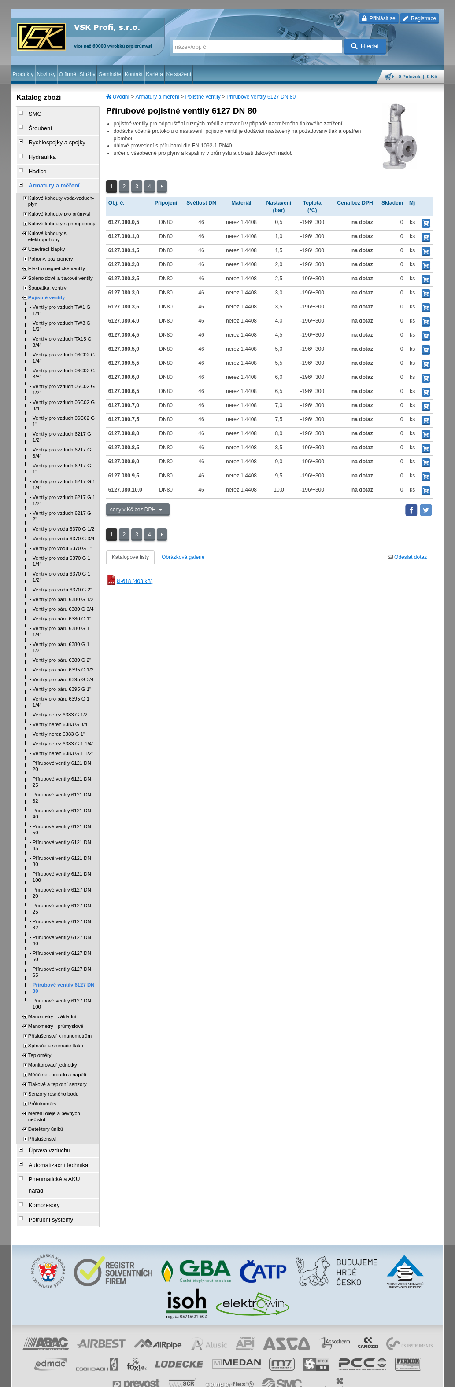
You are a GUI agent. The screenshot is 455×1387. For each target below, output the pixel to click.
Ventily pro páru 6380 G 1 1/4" (61, 619)
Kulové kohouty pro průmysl (59, 201)
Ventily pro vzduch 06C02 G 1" (64, 409)
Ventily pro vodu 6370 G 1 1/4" (61, 548)
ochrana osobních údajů (201, 1376)
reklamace (243, 1376)
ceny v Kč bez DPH (133, 509)
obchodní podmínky (148, 1376)
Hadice (34, 162)
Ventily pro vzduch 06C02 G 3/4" (64, 393)
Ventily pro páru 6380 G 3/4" (64, 596)
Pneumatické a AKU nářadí (57, 1162)
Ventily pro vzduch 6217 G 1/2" (62, 424)
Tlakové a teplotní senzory (57, 1072)
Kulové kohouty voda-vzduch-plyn (61, 188)
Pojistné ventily (203, 97)
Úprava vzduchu (45, 1137)
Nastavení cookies (103, 1376)
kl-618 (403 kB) (129, 581)
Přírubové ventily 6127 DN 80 (261, 97)
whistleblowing (275, 1376)
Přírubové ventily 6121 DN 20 (62, 754)
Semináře (110, 74)
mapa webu (352, 1376)
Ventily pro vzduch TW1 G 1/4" (61, 298)
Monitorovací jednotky (52, 1052)
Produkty (23, 74)
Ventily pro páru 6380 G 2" (62, 647)
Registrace (419, 18)
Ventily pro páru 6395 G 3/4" (64, 667)
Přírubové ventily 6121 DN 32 (62, 785)
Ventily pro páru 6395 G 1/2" (64, 657)
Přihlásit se (378, 18)
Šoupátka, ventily (47, 275)
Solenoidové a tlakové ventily (60, 265)
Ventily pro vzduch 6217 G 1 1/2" (64, 488)
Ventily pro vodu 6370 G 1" (62, 536)
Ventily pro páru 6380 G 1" (62, 606)
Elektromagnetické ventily (56, 256)
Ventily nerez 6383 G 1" (59, 721)
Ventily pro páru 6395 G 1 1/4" (61, 689)
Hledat (365, 46)
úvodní (327, 1376)
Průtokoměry (42, 1091)
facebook (306, 1376)
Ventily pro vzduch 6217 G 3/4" (62, 440)
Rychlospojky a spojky (52, 138)
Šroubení (36, 125)
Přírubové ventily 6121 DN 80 (62, 849)
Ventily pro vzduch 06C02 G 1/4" (64, 345)
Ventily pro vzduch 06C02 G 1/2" (64, 377)
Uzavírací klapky (46, 236)
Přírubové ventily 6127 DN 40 (62, 928)
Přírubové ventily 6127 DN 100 (62, 991)
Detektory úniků (45, 1116)
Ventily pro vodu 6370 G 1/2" (64, 516)
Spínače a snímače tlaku (55, 1033)
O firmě (67, 74)
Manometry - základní (52, 1004)
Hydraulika (38, 150)
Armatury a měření (157, 97)
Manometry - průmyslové (55, 1013)
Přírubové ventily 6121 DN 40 (62, 801)
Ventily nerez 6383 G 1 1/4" (63, 731)
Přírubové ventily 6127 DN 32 (62, 912)
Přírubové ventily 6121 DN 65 (62, 833)
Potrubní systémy (46, 1187)
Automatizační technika (53, 1150)
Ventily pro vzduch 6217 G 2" (62, 504)
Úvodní (121, 97)
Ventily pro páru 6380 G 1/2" (64, 587)
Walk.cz (68, 1376)
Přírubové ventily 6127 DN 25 (62, 896)
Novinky (46, 74)
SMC (31, 113)
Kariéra (154, 74)
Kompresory (40, 1174)
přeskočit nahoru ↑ (419, 1376)
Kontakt (134, 74)
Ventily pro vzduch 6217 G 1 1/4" (64, 472)
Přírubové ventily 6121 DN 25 (62, 769)
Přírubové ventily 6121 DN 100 (62, 864)
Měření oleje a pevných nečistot (54, 1104)
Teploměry (40, 1043)
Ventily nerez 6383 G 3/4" (61, 712)
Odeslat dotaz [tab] (407, 557)
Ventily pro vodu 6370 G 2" (62, 577)
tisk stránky (382, 1376)
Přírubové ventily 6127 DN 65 (62, 959)
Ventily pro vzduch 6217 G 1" (62, 456)
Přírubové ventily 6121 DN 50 (62, 817)
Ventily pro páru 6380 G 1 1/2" (61, 635)
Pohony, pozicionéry (50, 246)
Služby (88, 74)
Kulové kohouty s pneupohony (62, 211)
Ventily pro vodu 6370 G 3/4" (64, 526)
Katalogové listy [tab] (130, 557)
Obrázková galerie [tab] (183, 557)
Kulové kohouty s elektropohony (47, 224)
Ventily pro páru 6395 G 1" (62, 676)
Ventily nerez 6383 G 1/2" (61, 702)
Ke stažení (178, 74)
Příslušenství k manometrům (60, 1023)
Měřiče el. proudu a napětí (57, 1062)
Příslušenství (42, 1126)
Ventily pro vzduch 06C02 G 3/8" (64, 361)
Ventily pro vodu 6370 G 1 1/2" (61, 564)
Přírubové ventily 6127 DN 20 (62, 880)
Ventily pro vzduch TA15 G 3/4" (62, 329)
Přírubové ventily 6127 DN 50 (62, 944)
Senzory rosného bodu (53, 1081)
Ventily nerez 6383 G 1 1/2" (63, 741)
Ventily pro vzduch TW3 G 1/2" (61, 313)
